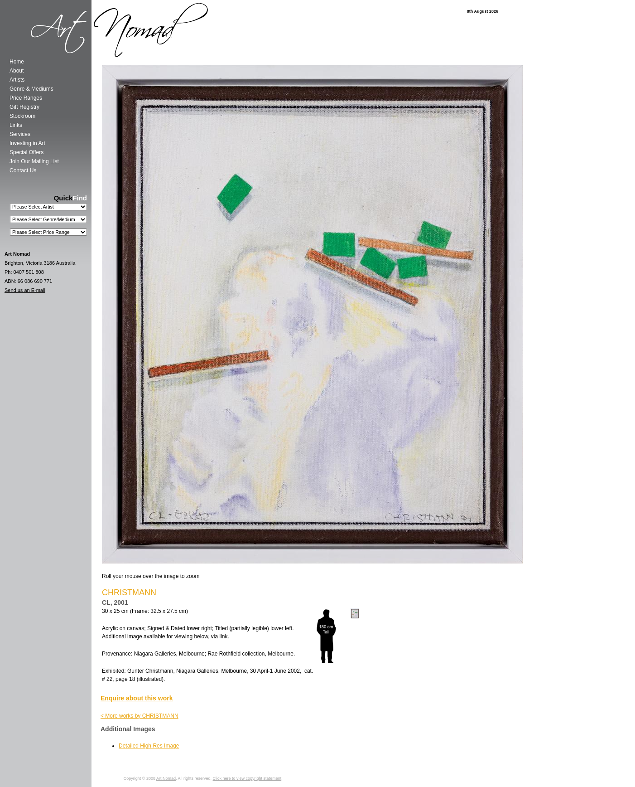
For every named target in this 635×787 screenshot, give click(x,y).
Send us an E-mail (25, 290)
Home (17, 61)
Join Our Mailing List (34, 161)
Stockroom (22, 116)
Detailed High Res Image (149, 746)
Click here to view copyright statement (247, 778)
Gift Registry (24, 107)
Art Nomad (166, 778)
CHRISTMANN (129, 592)
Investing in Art (27, 143)
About (17, 71)
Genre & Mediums (31, 89)
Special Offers (26, 152)
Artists (17, 80)
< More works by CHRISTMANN (139, 716)
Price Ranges (26, 98)
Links (16, 125)
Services (20, 134)
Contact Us (23, 170)
